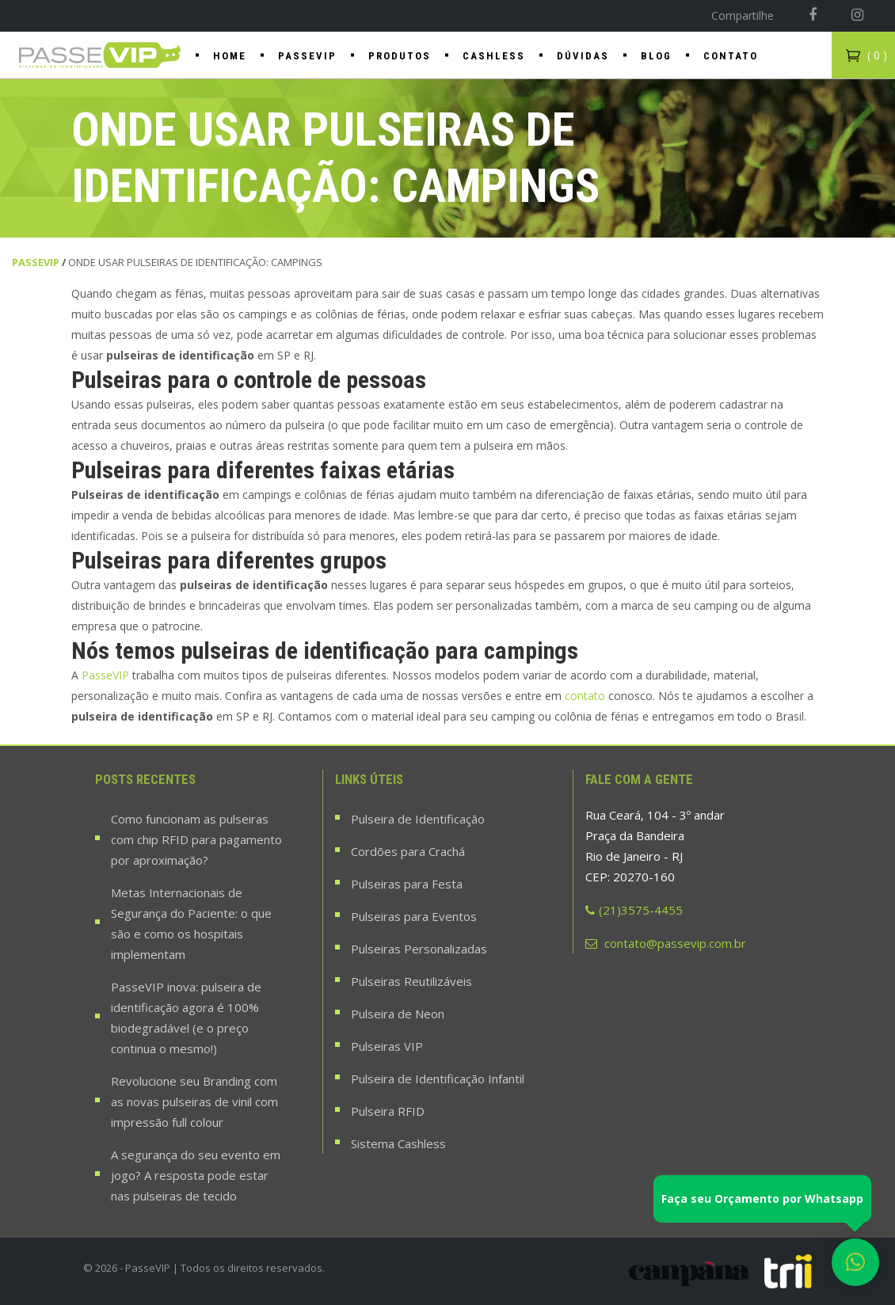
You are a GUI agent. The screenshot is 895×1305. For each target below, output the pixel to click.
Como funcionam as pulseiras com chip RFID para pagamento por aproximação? (196, 839)
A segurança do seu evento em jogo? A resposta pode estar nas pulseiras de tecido (195, 1175)
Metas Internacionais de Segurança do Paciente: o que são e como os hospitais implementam (191, 923)
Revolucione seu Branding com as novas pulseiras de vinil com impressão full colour (194, 1101)
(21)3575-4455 (634, 910)
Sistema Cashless (398, 1143)
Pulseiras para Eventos (414, 916)
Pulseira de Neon (397, 1014)
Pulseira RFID (388, 1111)
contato (586, 695)
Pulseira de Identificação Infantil (437, 1078)
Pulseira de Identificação (418, 819)
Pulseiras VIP (387, 1046)
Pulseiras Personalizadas (419, 949)
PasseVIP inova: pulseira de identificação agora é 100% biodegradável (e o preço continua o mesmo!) (186, 1017)
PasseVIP (35, 262)
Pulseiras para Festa (407, 884)
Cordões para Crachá (408, 851)
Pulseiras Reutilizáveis (411, 981)
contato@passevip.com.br (665, 943)
